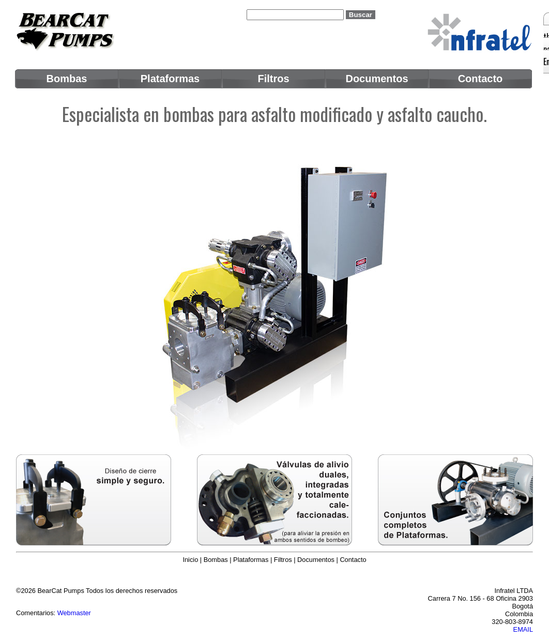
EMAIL (523, 629)
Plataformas (250, 559)
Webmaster (74, 613)
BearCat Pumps (60, 591)
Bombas (216, 559)
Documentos (315, 559)
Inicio (190, 559)
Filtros (283, 559)
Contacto (353, 559)
